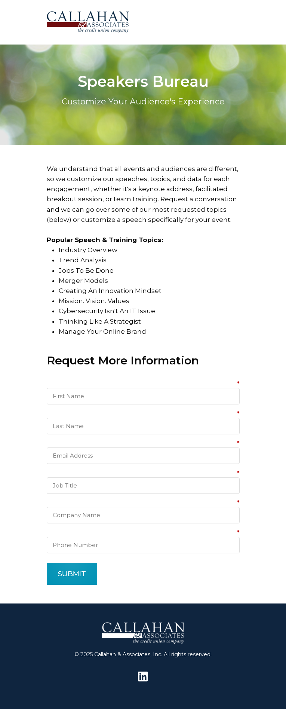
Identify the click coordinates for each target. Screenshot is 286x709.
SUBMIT (72, 573)
